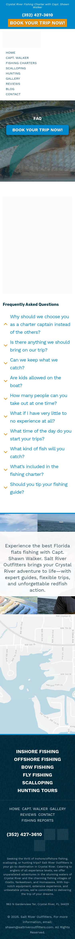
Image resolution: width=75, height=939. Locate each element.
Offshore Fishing (37, 759)
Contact (46, 814)
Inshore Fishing (37, 751)
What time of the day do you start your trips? (40, 435)
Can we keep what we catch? (34, 363)
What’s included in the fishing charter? (34, 470)
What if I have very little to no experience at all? (38, 417)
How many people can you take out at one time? (38, 399)
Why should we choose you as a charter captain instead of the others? (40, 324)
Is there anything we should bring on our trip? (40, 346)
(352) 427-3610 (37, 14)
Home (14, 809)
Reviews (28, 814)
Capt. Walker (35, 809)
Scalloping (37, 782)
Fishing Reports (37, 820)
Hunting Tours (37, 790)
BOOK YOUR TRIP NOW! (37, 23)
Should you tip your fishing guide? (38, 488)
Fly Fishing (37, 775)
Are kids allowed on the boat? (35, 381)
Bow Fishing (37, 767)
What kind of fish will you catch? (37, 452)
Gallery (58, 809)
